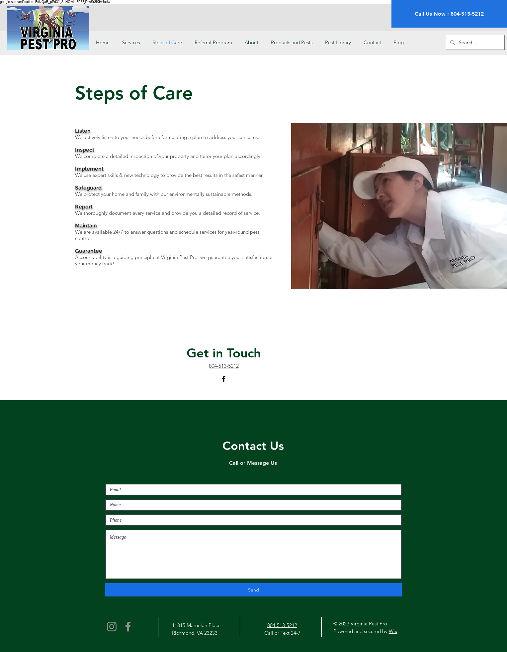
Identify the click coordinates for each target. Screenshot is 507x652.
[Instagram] (111, 626)
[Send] (253, 589)
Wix (393, 631)
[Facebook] (224, 379)
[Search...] (474, 42)
